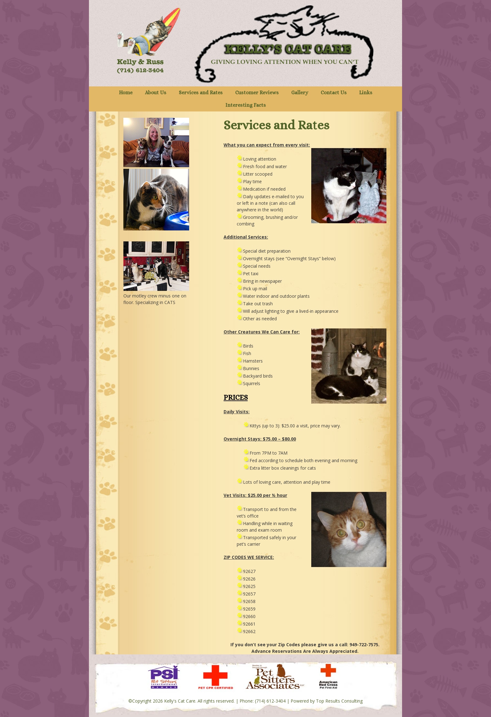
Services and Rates (201, 92)
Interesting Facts (245, 105)
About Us (155, 92)
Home (125, 92)
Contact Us (334, 92)
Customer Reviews (257, 92)
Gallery (299, 92)
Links (365, 92)
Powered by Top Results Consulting (327, 701)
